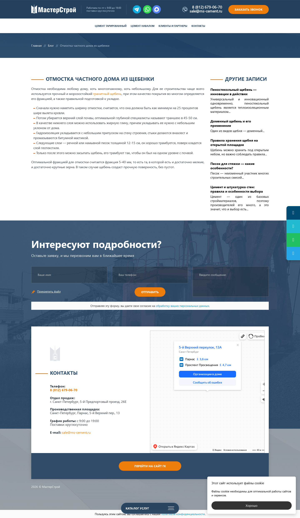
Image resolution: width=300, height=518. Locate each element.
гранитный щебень (107, 93)
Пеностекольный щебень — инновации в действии (233, 91)
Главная (36, 45)
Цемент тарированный (110, 25)
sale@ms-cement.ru (206, 11)
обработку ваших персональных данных (182, 306)
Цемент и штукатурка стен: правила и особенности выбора (236, 189)
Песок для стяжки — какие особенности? (232, 165)
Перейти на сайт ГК (150, 466)
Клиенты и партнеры (173, 25)
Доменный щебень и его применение (230, 123)
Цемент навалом (142, 25)
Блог (51, 45)
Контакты (198, 25)
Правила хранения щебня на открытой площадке (234, 142)
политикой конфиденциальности (183, 514)
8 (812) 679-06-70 (207, 7)
